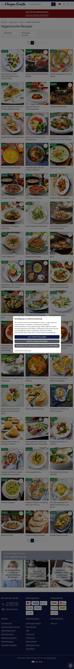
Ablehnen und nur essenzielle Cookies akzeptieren (37, 346)
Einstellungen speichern (37, 341)
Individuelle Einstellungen (23, 350)
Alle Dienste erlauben (37, 337)
